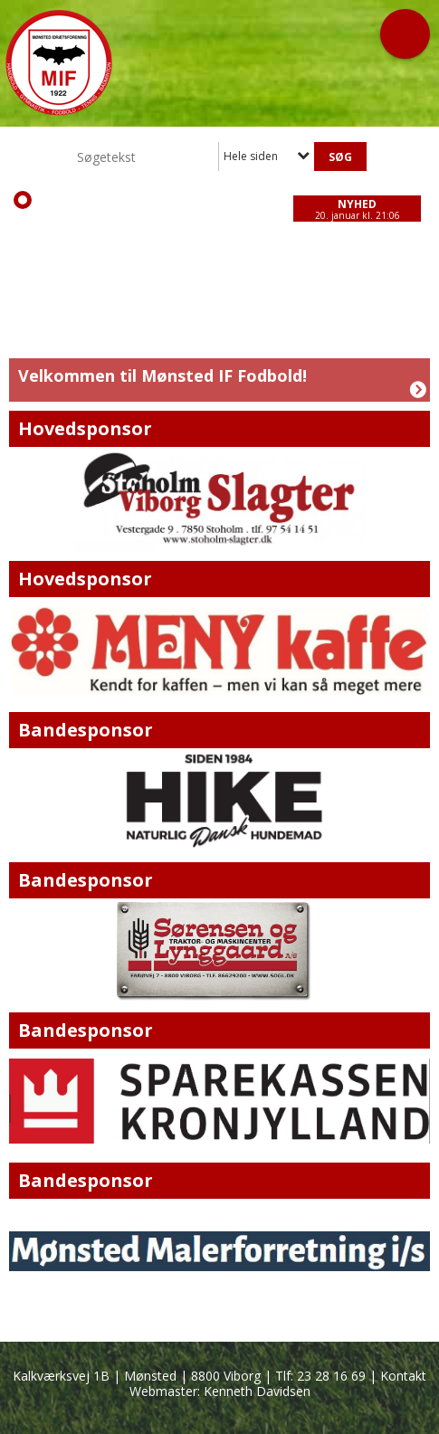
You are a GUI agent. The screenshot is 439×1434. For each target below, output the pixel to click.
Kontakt (403, 1375)
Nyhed (357, 204)
